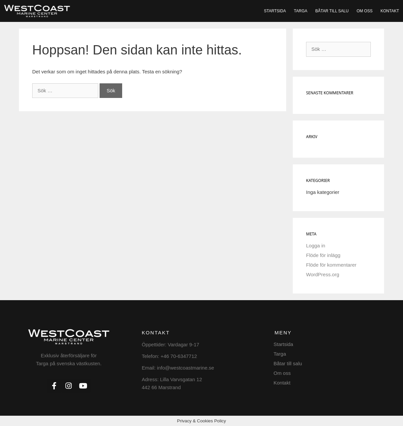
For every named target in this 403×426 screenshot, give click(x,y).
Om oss (364, 11)
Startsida (275, 11)
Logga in (315, 245)
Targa (300, 11)
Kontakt (389, 11)
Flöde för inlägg (323, 255)
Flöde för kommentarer (331, 265)
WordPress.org (322, 274)
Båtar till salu (332, 11)
